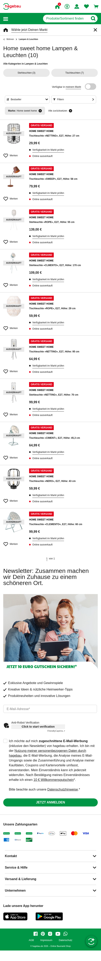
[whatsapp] (65, 934)
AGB (31, 940)
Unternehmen (15, 890)
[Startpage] (12, 6)
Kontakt (11, 856)
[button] (5, 19)
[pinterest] (43, 934)
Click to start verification (38, 726)
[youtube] (57, 934)
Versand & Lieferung (20, 879)
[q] (65, 18)
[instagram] (50, 934)
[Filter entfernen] (40, 110)
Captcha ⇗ (56, 731)
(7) (74, 73)
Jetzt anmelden (50, 802)
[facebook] (36, 934)
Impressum (46, 940)
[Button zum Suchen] (93, 18)
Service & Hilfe (16, 867)
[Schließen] (95, 29)
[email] (50, 709)
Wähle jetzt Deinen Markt (29, 29)
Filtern (60, 99)
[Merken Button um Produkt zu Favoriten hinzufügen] (13, 154)
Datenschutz (65, 940)
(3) (26, 73)
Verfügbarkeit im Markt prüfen (48, 149)
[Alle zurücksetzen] (70, 110)
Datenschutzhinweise (62, 789)
